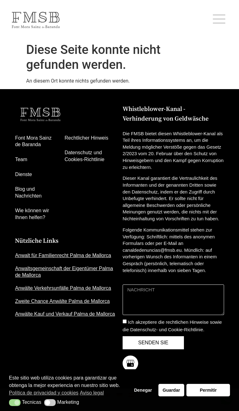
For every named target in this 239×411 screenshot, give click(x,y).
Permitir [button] (208, 390)
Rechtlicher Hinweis (86, 138)
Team (21, 159)
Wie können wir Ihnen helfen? (32, 214)
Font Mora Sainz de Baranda (33, 141)
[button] (15, 402)
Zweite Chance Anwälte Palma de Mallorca (62, 301)
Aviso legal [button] (92, 392)
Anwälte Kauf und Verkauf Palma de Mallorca (65, 314)
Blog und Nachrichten (28, 192)
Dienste (23, 174)
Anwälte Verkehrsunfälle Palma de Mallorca (63, 288)
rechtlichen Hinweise (187, 322)
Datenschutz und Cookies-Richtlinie (84, 156)
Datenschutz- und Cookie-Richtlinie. (167, 329)
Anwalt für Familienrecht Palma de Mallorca (63, 255)
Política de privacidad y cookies (43, 392)
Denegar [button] (143, 390)
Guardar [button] (171, 390)
